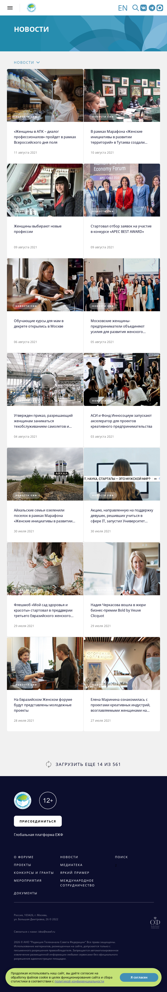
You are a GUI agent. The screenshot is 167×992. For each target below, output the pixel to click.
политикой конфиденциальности (79, 981)
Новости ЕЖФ (26, 116)
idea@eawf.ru (46, 931)
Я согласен (139, 977)
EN (123, 8)
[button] (35, 62)
